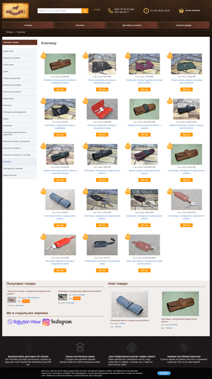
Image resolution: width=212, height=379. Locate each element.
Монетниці (7, 105)
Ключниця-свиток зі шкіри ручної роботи (129, 320)
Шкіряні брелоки (19, 175)
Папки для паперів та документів (19, 141)
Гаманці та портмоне (19, 58)
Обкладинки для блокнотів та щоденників (19, 134)
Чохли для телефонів (11, 148)
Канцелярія (19, 126)
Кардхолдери (8, 99)
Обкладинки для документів (19, 112)
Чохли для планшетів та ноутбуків (17, 155)
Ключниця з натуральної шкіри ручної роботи (79, 291)
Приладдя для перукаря (13, 168)
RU (98, 9)
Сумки (19, 71)
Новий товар (8, 51)
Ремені (19, 119)
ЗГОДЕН (164, 373)
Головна (9, 32)
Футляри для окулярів (12, 85)
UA (95, 9)
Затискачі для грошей (12, 92)
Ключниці (7, 162)
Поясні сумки (8, 65)
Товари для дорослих (11, 78)
